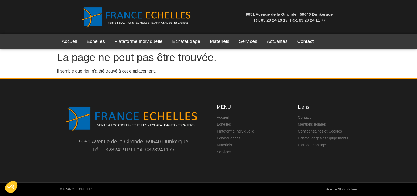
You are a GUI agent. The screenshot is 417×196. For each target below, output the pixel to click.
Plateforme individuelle (138, 41)
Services (248, 41)
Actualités (277, 41)
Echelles (96, 41)
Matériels (219, 41)
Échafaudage (186, 41)
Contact (305, 41)
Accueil (69, 41)
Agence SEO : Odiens (341, 189)
